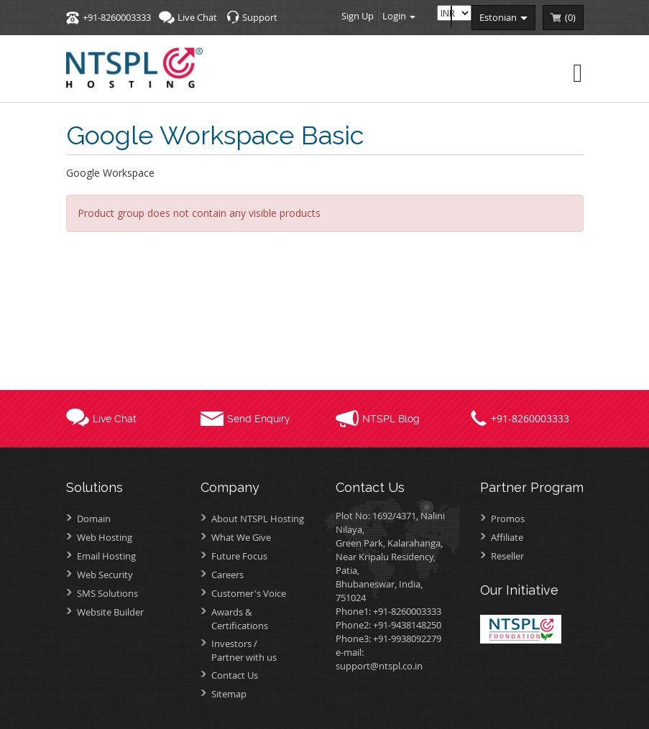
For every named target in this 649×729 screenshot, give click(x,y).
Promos (508, 518)
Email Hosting (106, 555)
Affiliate (507, 537)
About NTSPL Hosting (257, 518)
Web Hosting (104, 537)
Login (398, 15)
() (570, 17)
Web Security (105, 574)
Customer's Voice (248, 593)
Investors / (262, 650)
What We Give (241, 537)
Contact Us (234, 675)
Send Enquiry (258, 418)
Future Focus (239, 555)
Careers (227, 574)
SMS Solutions (107, 593)
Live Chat (197, 17)
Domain (94, 518)
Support (259, 17)
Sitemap (229, 693)
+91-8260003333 (117, 17)
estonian (503, 17)
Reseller (507, 555)
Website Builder (110, 611)
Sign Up (357, 15)
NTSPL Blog (391, 418)
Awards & (262, 618)
